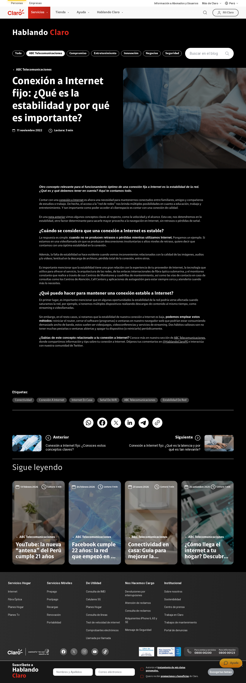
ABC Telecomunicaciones (45, 53)
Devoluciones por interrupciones (135, 593)
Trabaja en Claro (173, 614)
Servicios (37, 12)
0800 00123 (227, 653)
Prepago (52, 591)
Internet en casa (82, 400)
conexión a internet (51, 400)
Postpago (52, 599)
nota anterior (56, 217)
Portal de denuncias (176, 630)
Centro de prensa (174, 607)
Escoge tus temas (221, 672)
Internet (12, 591)
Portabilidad (54, 622)
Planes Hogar (16, 607)
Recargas (52, 607)
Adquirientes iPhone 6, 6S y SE (141, 620)
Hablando (40, 33)
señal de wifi (108, 400)
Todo (18, 53)
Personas (17, 3)
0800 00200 (203, 653)
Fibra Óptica (15, 599)
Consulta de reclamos (138, 610)
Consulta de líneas (96, 614)
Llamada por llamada (98, 638)
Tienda (60, 12)
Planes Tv (14, 614)
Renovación (54, 614)
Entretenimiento (105, 53)
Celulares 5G (93, 599)
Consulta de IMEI (95, 591)
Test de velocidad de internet (103, 622)
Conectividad (23, 400)
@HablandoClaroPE (175, 341)
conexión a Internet (71, 200)
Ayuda (81, 12)
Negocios (152, 53)
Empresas (35, 3)
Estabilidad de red (174, 400)
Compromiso (77, 53)
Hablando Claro (108, 12)
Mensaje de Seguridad (138, 629)
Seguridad (172, 53)
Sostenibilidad (172, 599)
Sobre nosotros (173, 591)
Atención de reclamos (138, 602)
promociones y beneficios (175, 676)
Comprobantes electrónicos (102, 630)
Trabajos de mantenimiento (180, 622)
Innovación (131, 53)
